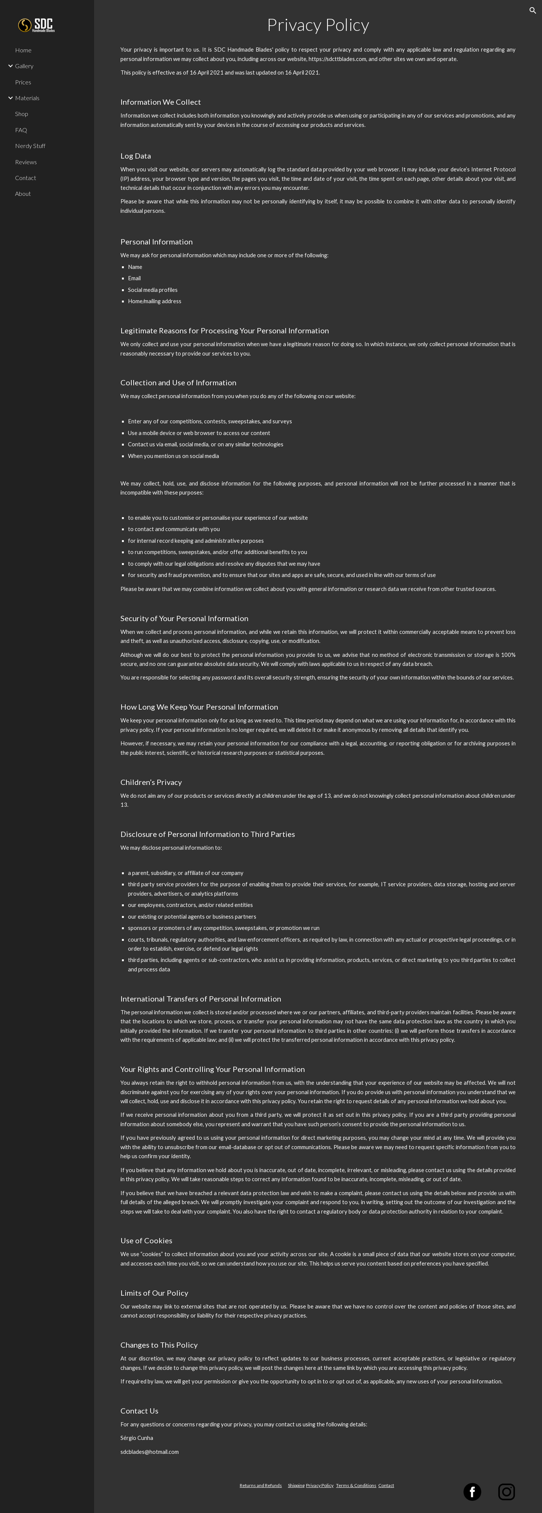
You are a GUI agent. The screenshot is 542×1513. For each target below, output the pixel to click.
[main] (318, 24)
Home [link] (23, 49)
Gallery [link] (24, 65)
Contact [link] (25, 177)
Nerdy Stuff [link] (30, 145)
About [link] (23, 193)
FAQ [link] (21, 129)
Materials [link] (27, 97)
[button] (533, 11)
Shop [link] (21, 113)
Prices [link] (23, 81)
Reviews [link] (26, 161)
